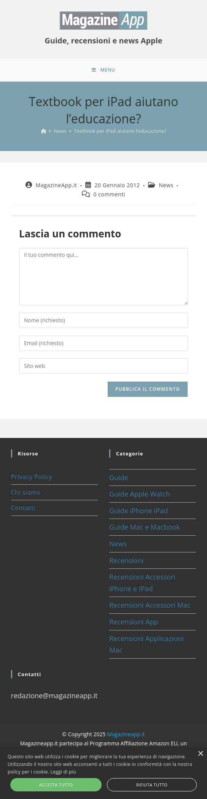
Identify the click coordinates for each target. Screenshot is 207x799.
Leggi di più (63, 772)
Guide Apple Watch (139, 493)
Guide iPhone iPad (138, 510)
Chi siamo (26, 492)
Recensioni (126, 560)
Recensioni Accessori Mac (149, 605)
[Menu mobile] (103, 70)
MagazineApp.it (56, 185)
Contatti (23, 508)
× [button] (200, 754)
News (166, 185)
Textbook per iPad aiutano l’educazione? (120, 130)
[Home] (43, 130)
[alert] (103, 773)
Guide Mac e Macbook (144, 527)
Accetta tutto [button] (56, 785)
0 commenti (109, 194)
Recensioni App (133, 621)
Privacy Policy (31, 477)
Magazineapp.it (126, 734)
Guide (118, 477)
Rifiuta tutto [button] (151, 785)
